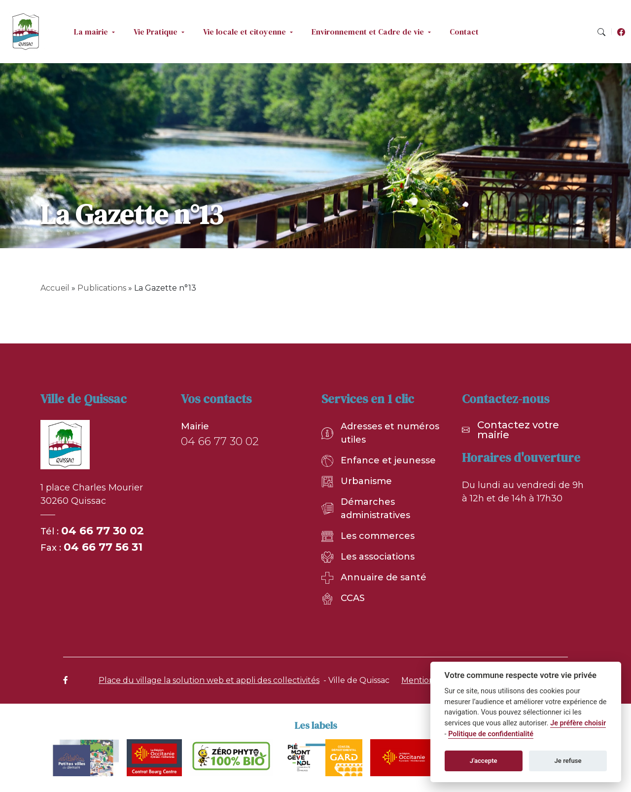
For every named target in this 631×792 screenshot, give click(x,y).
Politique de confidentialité (490, 734)
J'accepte (483, 760)
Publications (101, 288)
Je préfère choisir (578, 723)
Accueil (55, 288)
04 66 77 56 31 (103, 547)
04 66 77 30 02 (102, 530)
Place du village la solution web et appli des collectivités (209, 680)
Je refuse (568, 760)
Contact (464, 31)
